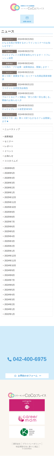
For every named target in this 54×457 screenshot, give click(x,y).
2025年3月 (10, 241)
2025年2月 (10, 246)
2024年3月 (10, 299)
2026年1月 (10, 192)
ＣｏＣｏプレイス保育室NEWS (17, 109)
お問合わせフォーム (28, 375)
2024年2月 (10, 304)
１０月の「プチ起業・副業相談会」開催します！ (25, 67)
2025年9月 (10, 212)
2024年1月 (10, 309)
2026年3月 (10, 183)
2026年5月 (10, 173)
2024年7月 (10, 280)
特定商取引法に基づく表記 (27, 447)
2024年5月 (10, 290)
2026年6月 (10, 168)
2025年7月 (10, 221)
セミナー (9, 141)
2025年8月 (10, 217)
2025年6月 (10, 226)
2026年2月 (10, 187)
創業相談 (9, 136)
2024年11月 (10, 260)
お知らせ (9, 156)
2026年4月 (10, 178)
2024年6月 (10, 285)
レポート (9, 146)
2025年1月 (10, 251)
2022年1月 (10, 314)
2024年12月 (10, 256)
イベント (9, 151)
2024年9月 (10, 270)
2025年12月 (10, 197)
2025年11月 (10, 202)
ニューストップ (12, 129)
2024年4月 (10, 294)
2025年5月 (10, 231)
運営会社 (16, 444)
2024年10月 (10, 265)
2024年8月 (10, 275)
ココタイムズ (11, 161)
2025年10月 (10, 207)
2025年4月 (10, 236)
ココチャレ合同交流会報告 (15, 88)
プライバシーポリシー (31, 444)
